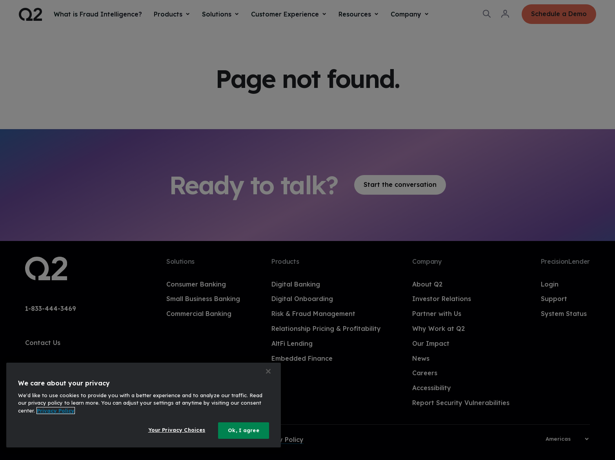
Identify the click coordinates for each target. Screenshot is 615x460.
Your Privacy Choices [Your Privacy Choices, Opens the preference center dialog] (177, 430)
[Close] (268, 371)
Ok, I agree (243, 430)
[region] (143, 405)
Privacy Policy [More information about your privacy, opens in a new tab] (56, 410)
